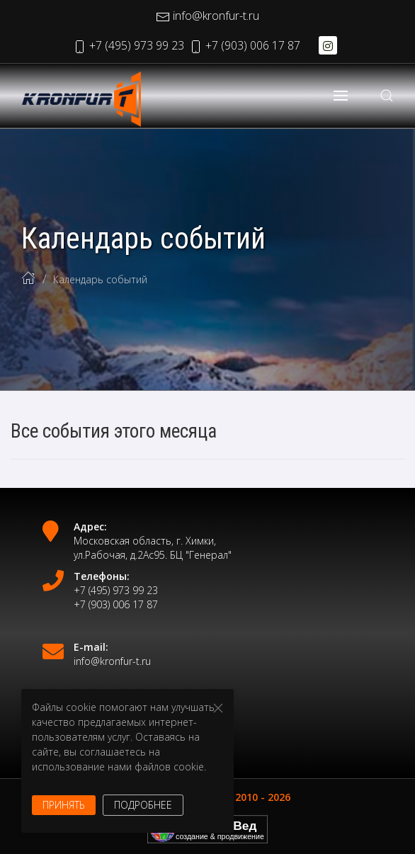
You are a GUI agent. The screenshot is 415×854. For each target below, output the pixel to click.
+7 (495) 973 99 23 (128, 46)
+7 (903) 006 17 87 (244, 46)
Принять (63, 805)
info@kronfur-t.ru (207, 15)
